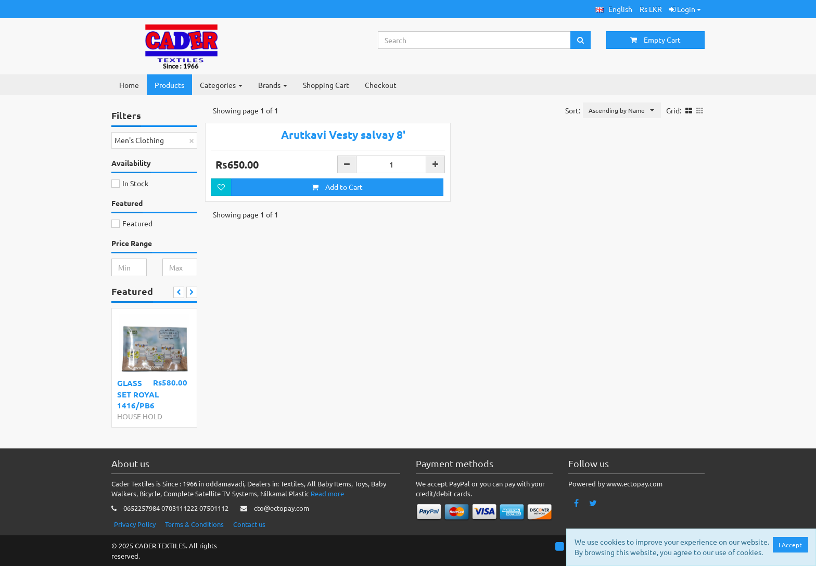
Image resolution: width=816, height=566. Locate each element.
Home (129, 84)
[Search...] (474, 40)
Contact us (249, 524)
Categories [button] (221, 84)
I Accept (791, 545)
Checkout (381, 84)
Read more (327, 493)
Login (685, 9)
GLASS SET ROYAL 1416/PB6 (138, 394)
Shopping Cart (326, 84)
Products (169, 84)
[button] (614, 9)
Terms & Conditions (194, 524)
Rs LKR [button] (651, 9)
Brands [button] (272, 84)
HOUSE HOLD (139, 416)
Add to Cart (337, 208)
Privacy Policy (135, 524)
